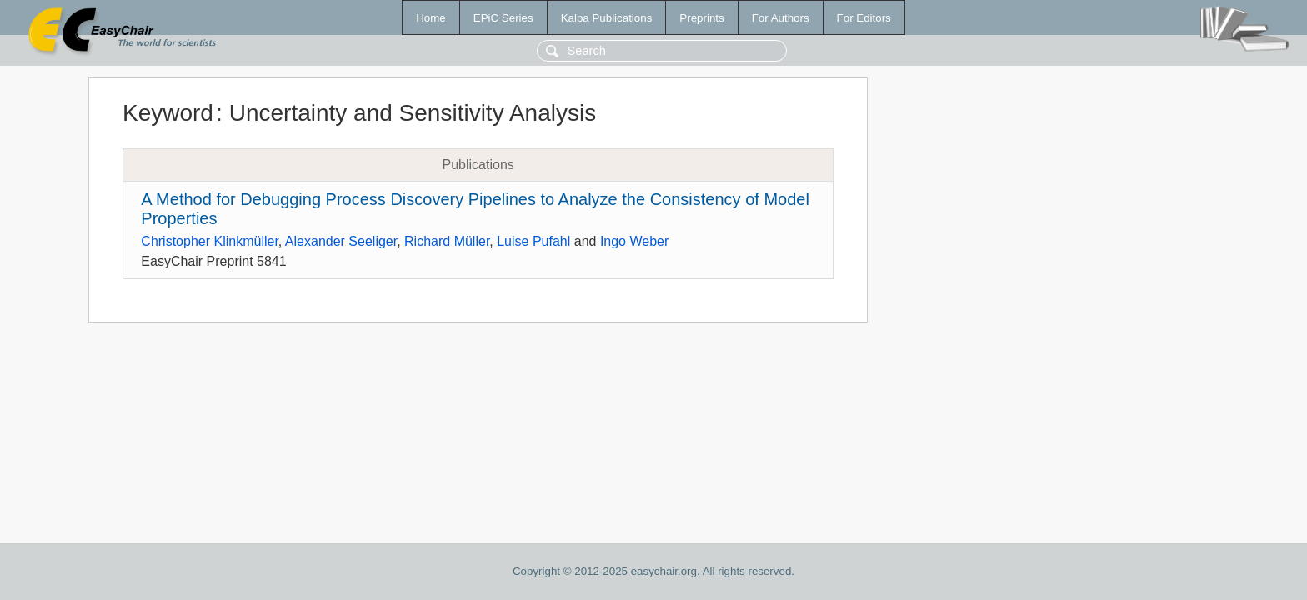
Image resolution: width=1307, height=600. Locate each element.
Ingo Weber (634, 241)
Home (431, 18)
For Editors (864, 18)
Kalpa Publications (607, 18)
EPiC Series (503, 18)
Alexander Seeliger (341, 241)
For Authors (780, 18)
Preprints (701, 18)
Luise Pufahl (533, 241)
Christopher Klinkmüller (209, 241)
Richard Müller (446, 241)
